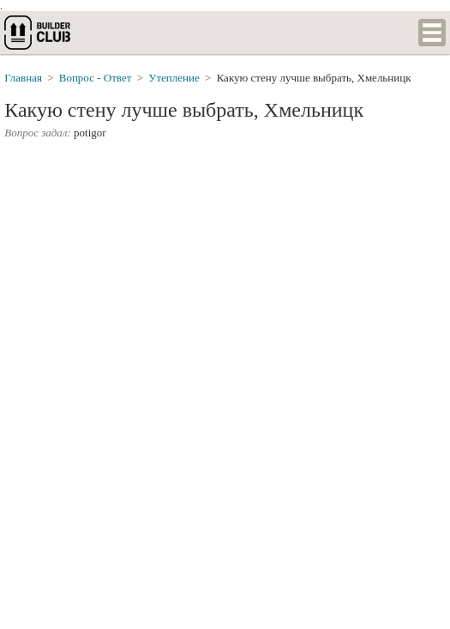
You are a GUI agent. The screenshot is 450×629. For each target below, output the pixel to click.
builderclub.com (38, 32)
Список (432, 32)
